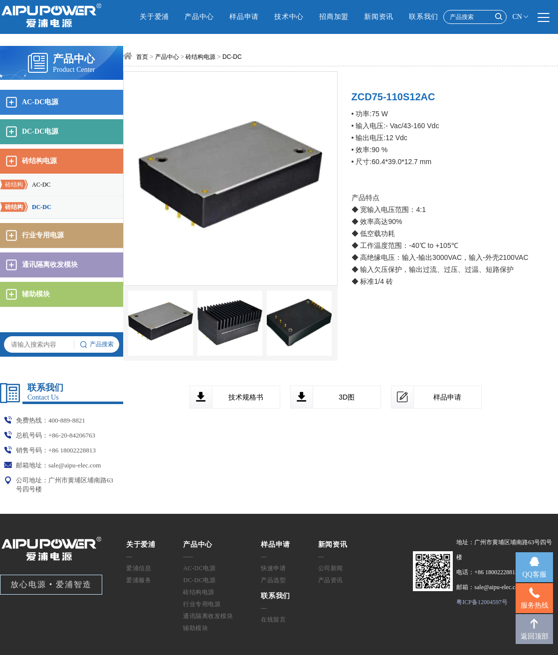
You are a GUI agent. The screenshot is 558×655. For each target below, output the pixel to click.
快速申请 (273, 568)
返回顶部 (535, 636)
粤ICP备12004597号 (482, 602)
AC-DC (25, 185)
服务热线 (535, 605)
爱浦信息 (138, 568)
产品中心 (199, 16)
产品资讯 (330, 580)
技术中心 (289, 16)
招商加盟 (334, 16)
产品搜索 (97, 345)
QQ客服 (534, 574)
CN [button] (521, 16)
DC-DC (25, 207)
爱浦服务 (138, 580)
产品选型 (273, 580)
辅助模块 (195, 628)
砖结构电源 (200, 56)
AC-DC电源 (199, 568)
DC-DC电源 (199, 580)
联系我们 (423, 16)
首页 (142, 56)
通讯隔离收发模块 (208, 616)
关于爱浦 (154, 16)
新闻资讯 (378, 16)
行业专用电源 (201, 604)
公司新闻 (330, 568)
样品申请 (244, 16)
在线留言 (273, 619)
